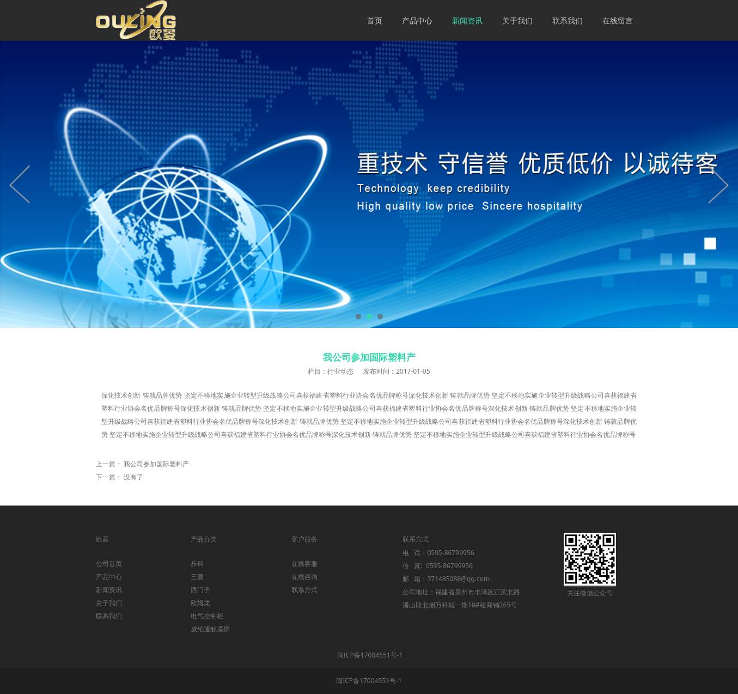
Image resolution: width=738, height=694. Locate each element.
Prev (20, 184)
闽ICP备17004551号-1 (370, 655)
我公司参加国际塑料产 (156, 463)
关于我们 (517, 20)
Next (718, 184)
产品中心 (417, 20)
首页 (374, 20)
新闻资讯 (467, 20)
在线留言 (617, 20)
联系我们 (567, 20)
